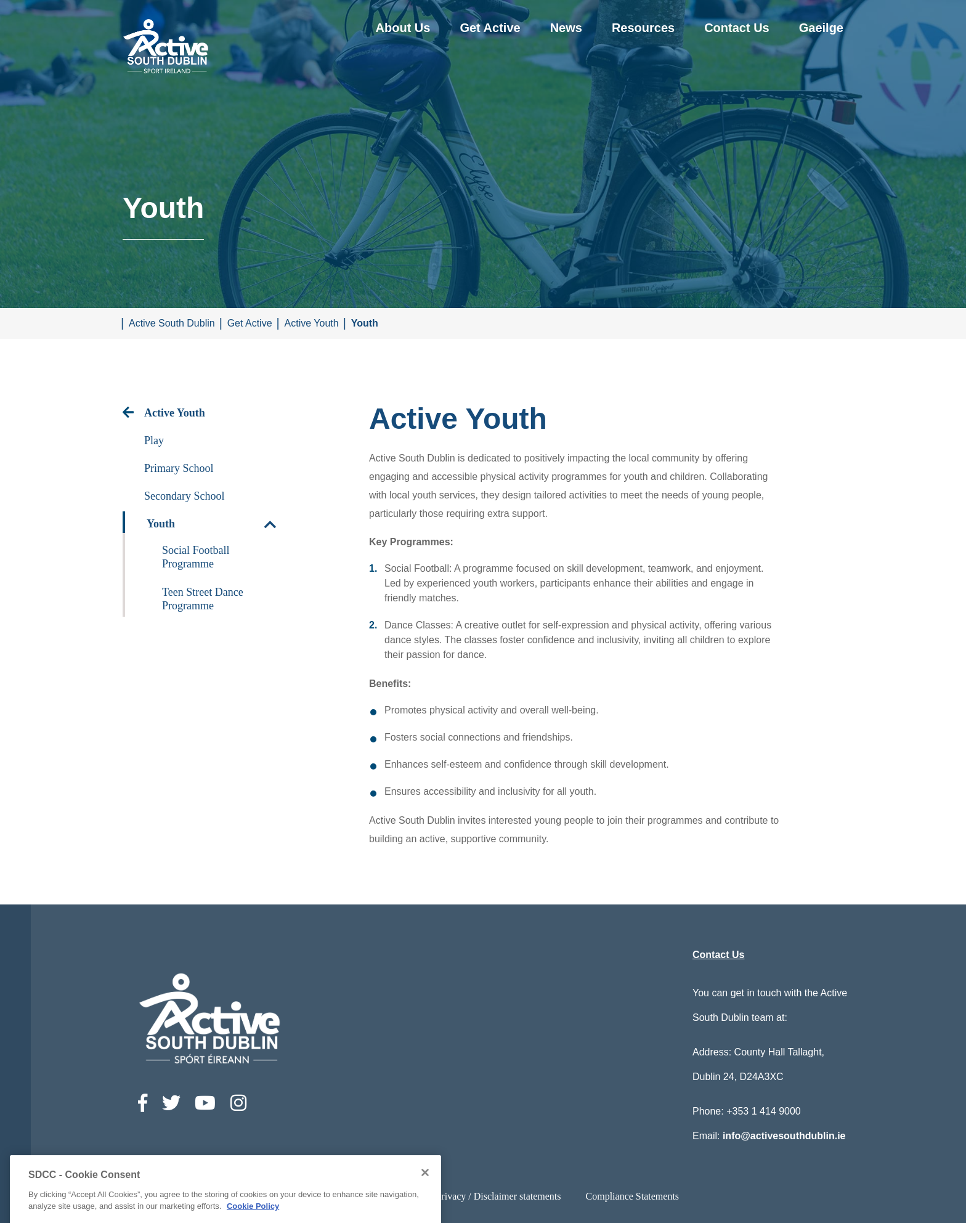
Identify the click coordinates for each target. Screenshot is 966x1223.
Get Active (490, 28)
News (566, 28)
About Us (403, 28)
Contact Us (736, 28)
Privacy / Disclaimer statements (498, 1196)
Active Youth (312, 323)
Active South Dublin (172, 323)
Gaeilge (821, 28)
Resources (643, 28)
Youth (364, 323)
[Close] (425, 1204)
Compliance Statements (633, 1196)
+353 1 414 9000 (763, 1111)
